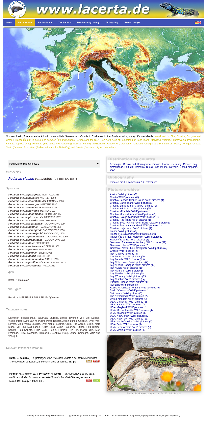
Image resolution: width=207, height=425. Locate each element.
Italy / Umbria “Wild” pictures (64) (127, 279)
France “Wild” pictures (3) (123, 231)
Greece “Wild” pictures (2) (123, 251)
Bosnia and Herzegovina (137, 164)
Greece (187, 164)
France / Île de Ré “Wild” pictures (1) (129, 239)
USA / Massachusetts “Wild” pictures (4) (131, 310)
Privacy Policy (173, 415)
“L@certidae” (73, 415)
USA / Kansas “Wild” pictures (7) (127, 304)
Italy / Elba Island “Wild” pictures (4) (129, 262)
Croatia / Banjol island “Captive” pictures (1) (133, 205)
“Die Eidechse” (57, 415)
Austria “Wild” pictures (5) (123, 194)
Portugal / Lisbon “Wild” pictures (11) (129, 282)
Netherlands (116, 167)
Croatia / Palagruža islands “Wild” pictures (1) (134, 217)
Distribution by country (122, 415)
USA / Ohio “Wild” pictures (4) (125, 324)
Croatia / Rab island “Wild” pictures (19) (131, 219)
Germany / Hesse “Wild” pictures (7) (129, 245)
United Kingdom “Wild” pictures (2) (128, 299)
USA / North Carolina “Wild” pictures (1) (131, 321)
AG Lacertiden (41, 415)
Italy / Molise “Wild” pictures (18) (127, 273)
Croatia (156, 164)
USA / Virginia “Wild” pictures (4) (127, 330)
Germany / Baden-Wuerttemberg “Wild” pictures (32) (138, 242)
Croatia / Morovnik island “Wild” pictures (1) (133, 214)
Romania (140, 167)
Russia (150, 167)
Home (30, 415)
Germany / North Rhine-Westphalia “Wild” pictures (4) (138, 248)
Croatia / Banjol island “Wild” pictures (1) (131, 203)
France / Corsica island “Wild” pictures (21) (133, 234)
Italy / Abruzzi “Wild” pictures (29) (127, 256)
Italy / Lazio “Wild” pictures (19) (126, 267)
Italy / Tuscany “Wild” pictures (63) (128, 276)
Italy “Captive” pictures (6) (123, 253)
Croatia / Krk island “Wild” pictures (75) (130, 208)
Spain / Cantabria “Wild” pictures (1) (129, 290)
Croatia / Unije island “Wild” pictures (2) (131, 228)
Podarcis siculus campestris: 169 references (133, 182)
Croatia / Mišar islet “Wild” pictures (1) (130, 211)
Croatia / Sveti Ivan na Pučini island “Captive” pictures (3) (140, 222)
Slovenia (173, 167)
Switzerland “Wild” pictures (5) (126, 293)
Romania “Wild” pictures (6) (124, 284)
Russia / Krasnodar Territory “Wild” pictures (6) (135, 287)
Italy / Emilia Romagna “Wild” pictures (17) (132, 265)
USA (112, 169)
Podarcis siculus (21, 178)
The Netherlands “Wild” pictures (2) (129, 296)
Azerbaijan (115, 164)
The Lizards (103, 415)
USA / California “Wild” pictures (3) (128, 301)
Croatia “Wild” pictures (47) (124, 197)
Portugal (129, 167)
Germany (176, 164)
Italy (195, 164)
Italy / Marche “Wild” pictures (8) (127, 270)
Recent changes (157, 415)
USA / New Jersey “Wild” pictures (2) (129, 315)
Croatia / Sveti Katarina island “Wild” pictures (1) (135, 225)
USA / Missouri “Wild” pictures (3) (128, 313)
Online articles (88, 415)
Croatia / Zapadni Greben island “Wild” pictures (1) (137, 200)
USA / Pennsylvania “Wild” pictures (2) (130, 327)
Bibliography (140, 415)
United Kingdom (188, 167)
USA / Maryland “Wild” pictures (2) (128, 307)
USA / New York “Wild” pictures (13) (129, 318)
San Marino (161, 167)
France (166, 164)
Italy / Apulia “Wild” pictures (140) (127, 259)
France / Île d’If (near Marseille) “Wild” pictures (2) (136, 236)
